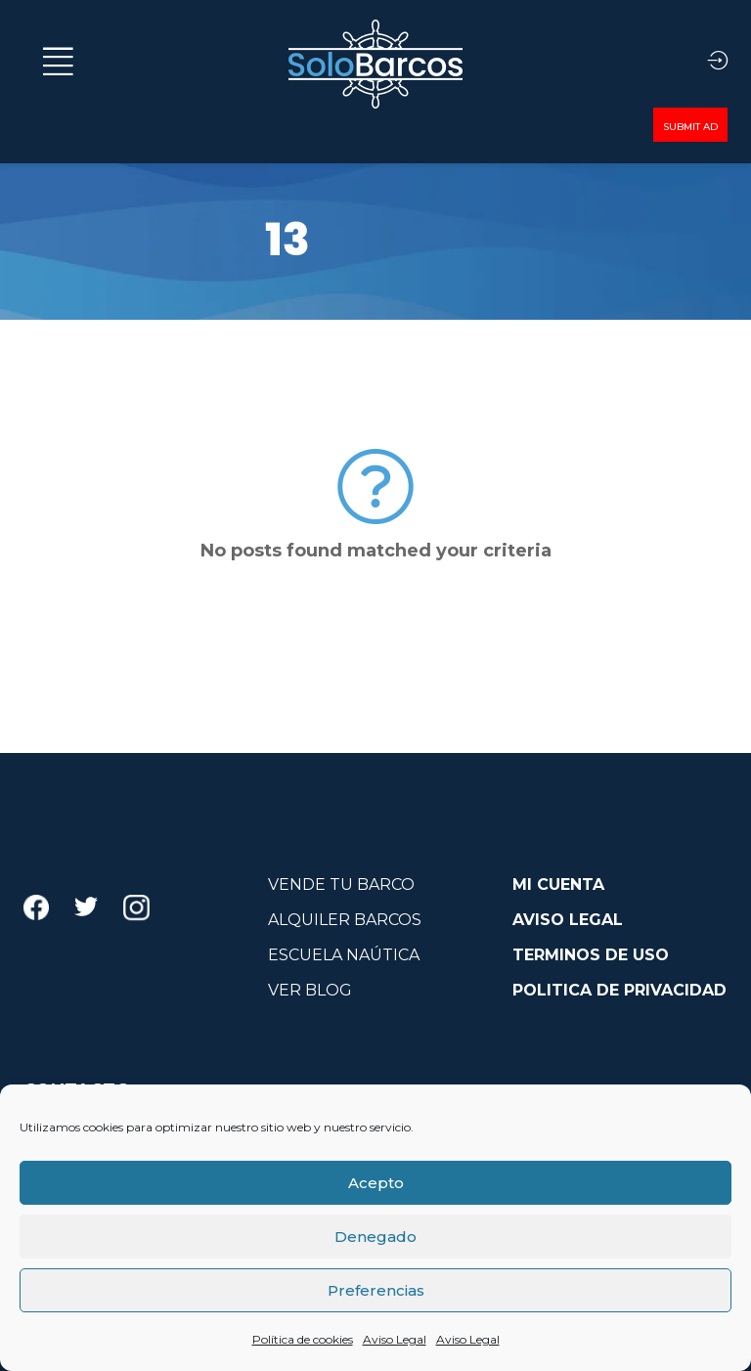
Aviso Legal (394, 1339)
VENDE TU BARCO (341, 884)
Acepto (376, 1182)
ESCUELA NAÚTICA (344, 955)
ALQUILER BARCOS (344, 919)
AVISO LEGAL (567, 919)
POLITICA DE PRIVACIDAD (619, 990)
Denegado (375, 1236)
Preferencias (376, 1290)
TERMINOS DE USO (590, 955)
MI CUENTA (558, 884)
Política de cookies (302, 1339)
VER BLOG (310, 990)
